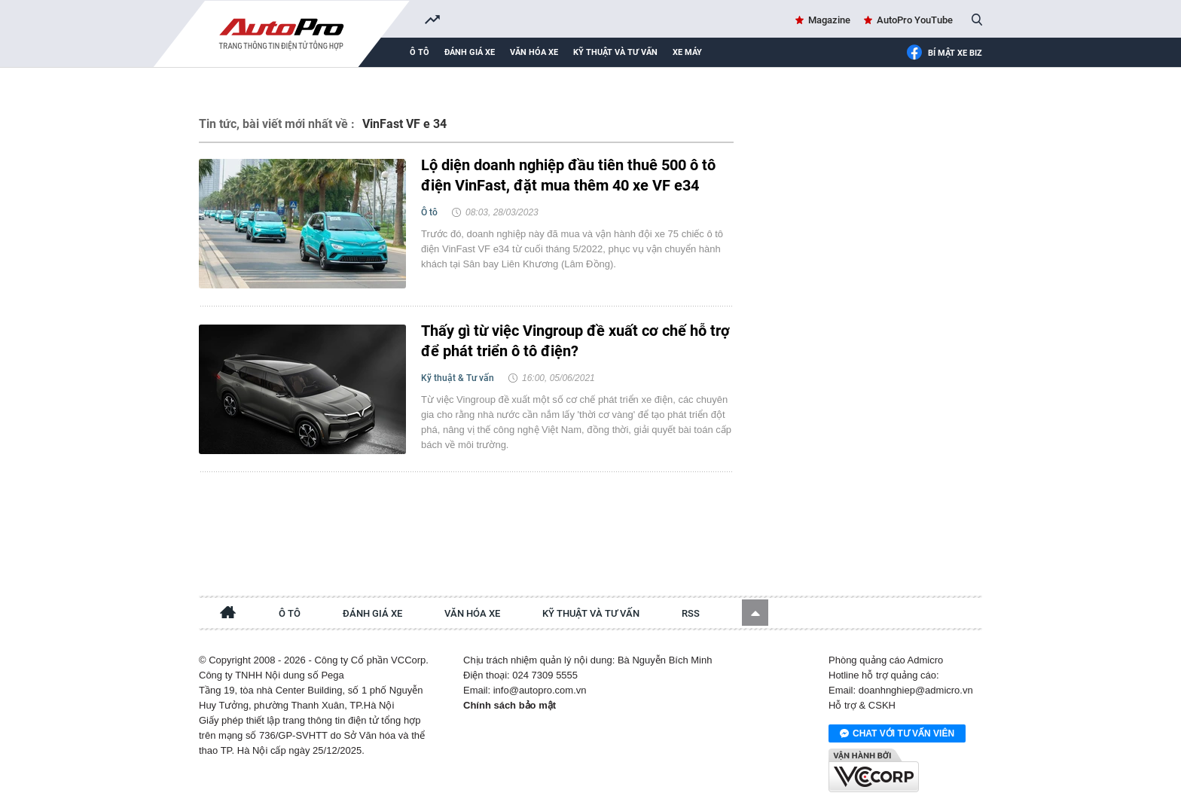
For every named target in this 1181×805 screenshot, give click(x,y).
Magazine (829, 20)
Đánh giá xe (469, 52)
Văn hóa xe (534, 52)
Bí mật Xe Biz (944, 53)
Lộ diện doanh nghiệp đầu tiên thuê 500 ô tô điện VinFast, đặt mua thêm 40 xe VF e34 (568, 175)
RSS (691, 613)
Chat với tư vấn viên (897, 734)
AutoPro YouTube (915, 20)
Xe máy (687, 52)
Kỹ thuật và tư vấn (615, 52)
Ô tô (419, 52)
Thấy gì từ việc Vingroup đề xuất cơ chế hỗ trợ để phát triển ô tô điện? (575, 341)
